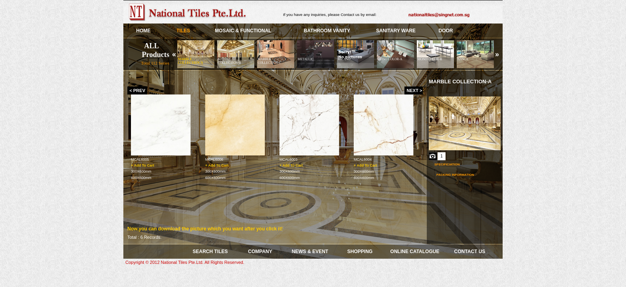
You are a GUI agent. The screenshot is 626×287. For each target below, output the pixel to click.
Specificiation (447, 164)
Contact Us (469, 251)
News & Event (310, 251)
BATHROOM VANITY (327, 30)
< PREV (137, 90)
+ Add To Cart (142, 165)
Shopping (359, 251)
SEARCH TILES (210, 251)
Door (446, 30)
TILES (183, 30)
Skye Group (189, 12)
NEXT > (414, 90)
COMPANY (260, 251)
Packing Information (455, 175)
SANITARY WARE (396, 30)
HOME (143, 30)
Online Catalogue (415, 251)
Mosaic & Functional (243, 30)
